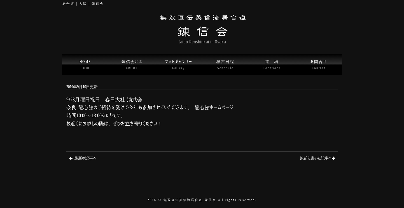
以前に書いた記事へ (316, 157)
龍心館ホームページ (214, 107)
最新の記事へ (85, 157)
